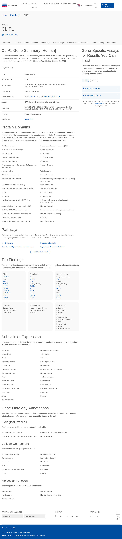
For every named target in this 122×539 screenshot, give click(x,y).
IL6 (31, 277)
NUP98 (5, 297)
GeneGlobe (12, 5)
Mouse (27, 119)
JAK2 (32, 293)
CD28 (58, 286)
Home (4, 15)
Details (17, 43)
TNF (31, 281)
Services (64, 3)
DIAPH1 (6, 277)
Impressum (41, 535)
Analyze (47, 3)
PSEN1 (32, 295)
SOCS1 (32, 290)
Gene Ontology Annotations (104, 43)
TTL (57, 279)
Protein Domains (31, 43)
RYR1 (58, 297)
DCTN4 (5, 288)
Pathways (45, 43)
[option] (4, 25)
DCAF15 (6, 290)
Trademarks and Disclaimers (25, 535)
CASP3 (32, 279)
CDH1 (32, 297)
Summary (7, 43)
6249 (32, 96)
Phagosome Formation (48, 243)
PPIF (5, 295)
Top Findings (58, 43)
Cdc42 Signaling (7, 243)
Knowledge (55, 3)
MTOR (58, 288)
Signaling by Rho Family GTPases (52, 247)
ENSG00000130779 (52, 96)
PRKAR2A (6, 293)
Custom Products (34, 5)
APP (31, 288)
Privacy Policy (7, 535)
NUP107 (6, 284)
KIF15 (5, 286)
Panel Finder (99, 103)
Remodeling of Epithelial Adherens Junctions (17, 247)
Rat (31, 119)
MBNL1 (5, 281)
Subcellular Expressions (78, 43)
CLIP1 (58, 295)
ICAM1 (32, 286)
